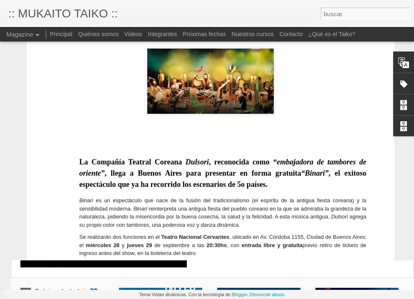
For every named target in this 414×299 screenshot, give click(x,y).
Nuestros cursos (253, 34)
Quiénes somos (98, 34)
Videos (133, 34)
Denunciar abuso (267, 294)
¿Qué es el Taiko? (332, 34)
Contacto (291, 34)
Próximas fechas (205, 34)
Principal (61, 34)
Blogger (239, 294)
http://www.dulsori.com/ (96, 211)
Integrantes (162, 34)
